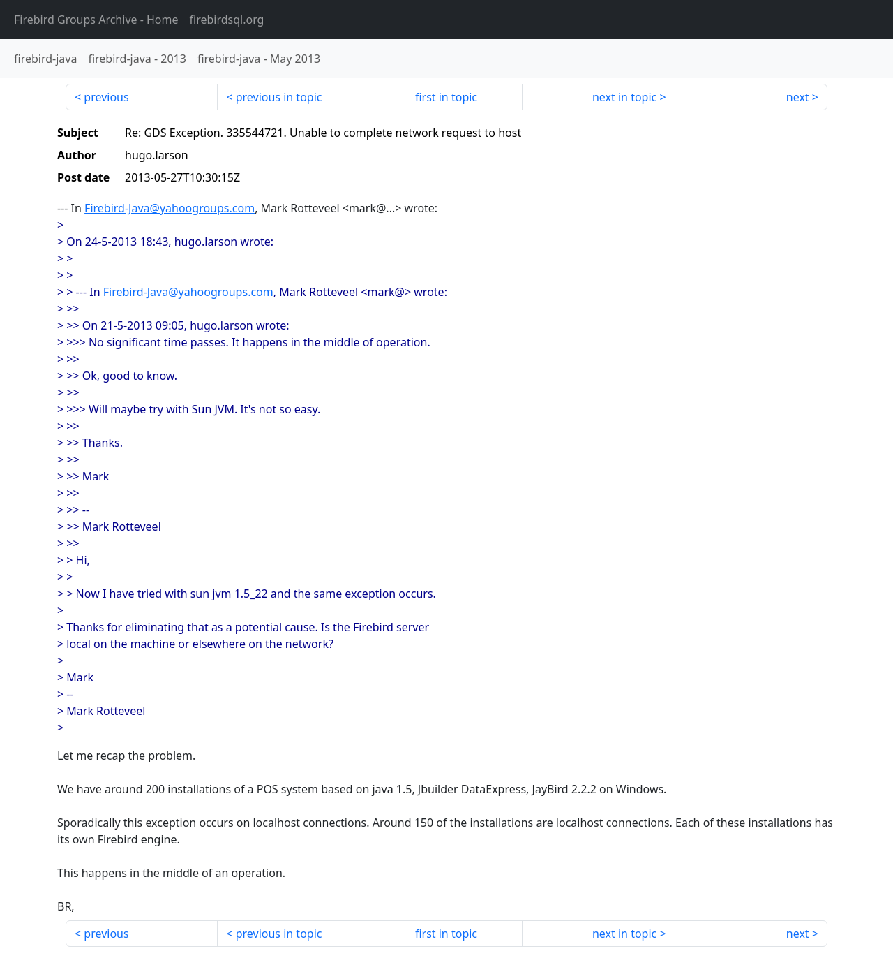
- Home (96, 19)
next (797, 97)
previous (106, 97)
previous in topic (279, 97)
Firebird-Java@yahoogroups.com (169, 208)
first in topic (446, 97)
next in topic (624, 97)
